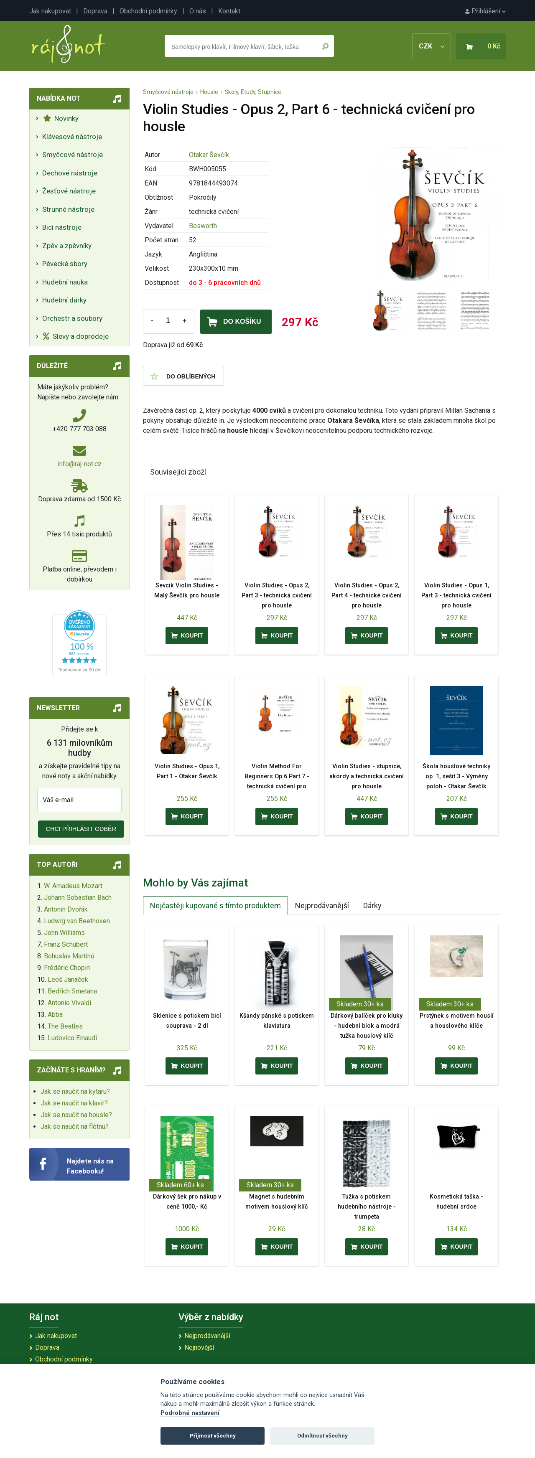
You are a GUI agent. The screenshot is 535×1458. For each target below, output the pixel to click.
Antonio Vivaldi (69, 1003)
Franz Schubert (66, 944)
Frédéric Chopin (67, 968)
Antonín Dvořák (66, 909)
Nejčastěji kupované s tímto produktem (215, 905)
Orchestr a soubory (72, 318)
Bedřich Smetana (72, 991)
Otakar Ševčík (209, 155)
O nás (197, 11)
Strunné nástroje (68, 209)
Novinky (61, 118)
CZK (431, 46)
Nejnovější (199, 1347)
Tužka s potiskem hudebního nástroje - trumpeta (367, 1206)
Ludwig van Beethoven (77, 921)
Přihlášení (485, 11)
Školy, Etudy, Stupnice (253, 92)
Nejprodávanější (322, 905)
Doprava (95, 11)
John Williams (64, 933)
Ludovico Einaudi (72, 1038)
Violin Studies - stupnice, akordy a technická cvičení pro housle (366, 776)
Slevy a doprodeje (76, 336)
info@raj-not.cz (80, 464)
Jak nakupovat (50, 11)
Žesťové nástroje (69, 191)
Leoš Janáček (68, 979)
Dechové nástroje (69, 173)
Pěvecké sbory (64, 263)
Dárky (372, 905)
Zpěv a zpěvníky (67, 245)
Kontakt (229, 11)
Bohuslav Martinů (69, 956)
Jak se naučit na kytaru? (75, 1091)
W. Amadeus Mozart (73, 886)
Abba (55, 1015)
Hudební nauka (65, 282)
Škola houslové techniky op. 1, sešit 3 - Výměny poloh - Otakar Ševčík (456, 776)
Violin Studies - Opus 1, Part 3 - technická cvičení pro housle (456, 595)
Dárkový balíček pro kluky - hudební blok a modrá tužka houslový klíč (367, 1025)
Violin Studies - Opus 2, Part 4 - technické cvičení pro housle (366, 595)
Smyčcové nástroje (72, 154)
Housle (209, 92)
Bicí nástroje (62, 227)
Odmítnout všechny (322, 1436)
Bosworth (203, 226)
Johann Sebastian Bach (78, 898)
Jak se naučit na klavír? (74, 1103)
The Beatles (65, 1026)
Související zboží (178, 471)
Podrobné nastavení (189, 1413)
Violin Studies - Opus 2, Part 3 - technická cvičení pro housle (277, 595)
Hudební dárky (64, 300)
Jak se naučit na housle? (76, 1115)
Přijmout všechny (213, 1436)
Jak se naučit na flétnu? (75, 1126)
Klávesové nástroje (72, 136)
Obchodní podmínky (148, 11)
